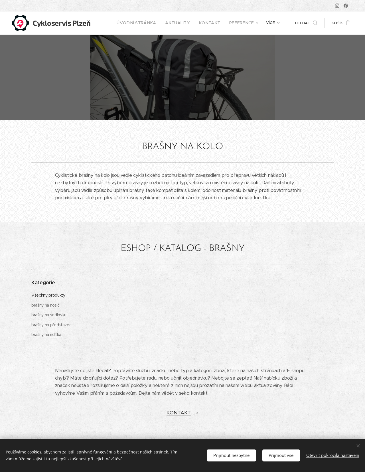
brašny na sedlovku (48, 314)
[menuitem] (147, 23)
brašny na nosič (45, 305)
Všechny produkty (48, 295)
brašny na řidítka (46, 334)
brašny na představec (51, 324)
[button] (306, 23)
